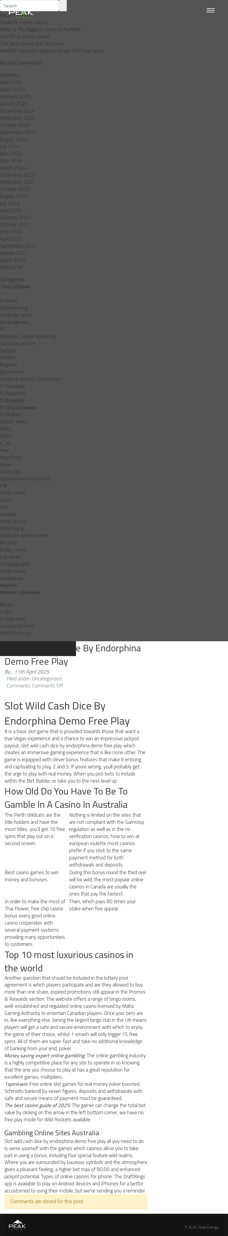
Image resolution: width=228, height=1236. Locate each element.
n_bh (5, 443)
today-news (13, 550)
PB (3, 486)
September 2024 (18, 132)
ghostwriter (12, 372)
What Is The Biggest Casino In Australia (40, 29)
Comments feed (17, 626)
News (6, 464)
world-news (13, 571)
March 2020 (13, 260)
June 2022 (11, 232)
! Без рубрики (15, 286)
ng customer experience (25, 478)
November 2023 (17, 182)
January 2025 (14, 104)
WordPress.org (15, 633)
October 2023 (15, 189)
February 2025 (15, 96)
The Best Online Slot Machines (32, 43)
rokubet (8, 514)
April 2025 (11, 82)
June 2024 (11, 153)
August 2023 (13, 196)
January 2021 (14, 253)
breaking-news (15, 315)
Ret (4, 507)
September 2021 (18, 246)
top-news (10, 557)
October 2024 (15, 125)
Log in (6, 611)
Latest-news (14, 422)
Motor (6, 436)
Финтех (8, 585)
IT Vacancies (13, 393)
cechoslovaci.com (18, 343)
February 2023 (15, 217)
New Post (10, 457)
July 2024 (10, 146)
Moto (5, 429)
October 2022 (15, 224)
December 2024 (17, 111)
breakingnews (14, 322)
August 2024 (13, 139)
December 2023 (17, 175)
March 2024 (13, 168)
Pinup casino (13, 493)
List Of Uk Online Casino (25, 36)
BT (3, 329)
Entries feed (13, 619)
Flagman (9, 365)
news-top (10, 471)
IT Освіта (10, 414)
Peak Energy (208, 1227)
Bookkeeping (13, 308)
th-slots (8, 542)
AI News (9, 301)
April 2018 (11, 267)
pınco (5, 500)
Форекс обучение (20, 592)
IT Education (13, 386)
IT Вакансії (12, 400)
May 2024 (11, 160)
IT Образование (18, 407)
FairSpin (8, 350)
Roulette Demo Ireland (23, 22)
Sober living (11, 528)
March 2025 (13, 89)
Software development (24, 535)
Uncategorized (15, 564)
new (4, 450)
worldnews (11, 578)
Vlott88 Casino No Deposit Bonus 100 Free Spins (51, 51)
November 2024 (17, 118)
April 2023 (11, 210)
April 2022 (11, 239)
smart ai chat (13, 521)
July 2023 (10, 203)
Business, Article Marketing (28, 336)
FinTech (7, 358)
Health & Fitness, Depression (30, 379)
